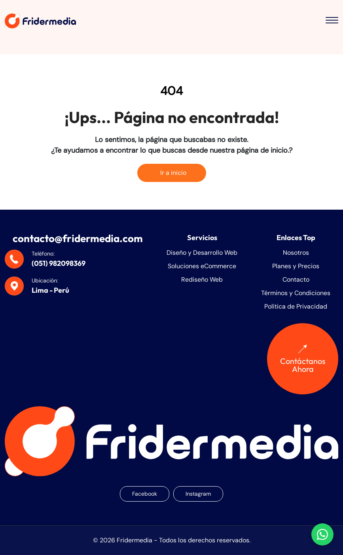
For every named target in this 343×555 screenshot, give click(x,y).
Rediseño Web (202, 279)
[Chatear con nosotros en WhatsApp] (322, 534)
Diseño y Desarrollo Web (202, 252)
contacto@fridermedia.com (78, 238)
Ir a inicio (171, 173)
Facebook (144, 493)
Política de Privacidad (295, 306)
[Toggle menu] (332, 21)
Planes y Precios (295, 266)
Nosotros (296, 252)
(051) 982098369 (58, 263)
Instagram (198, 493)
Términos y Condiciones (295, 293)
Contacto (295, 279)
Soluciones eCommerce (202, 266)
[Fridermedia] (40, 21)
